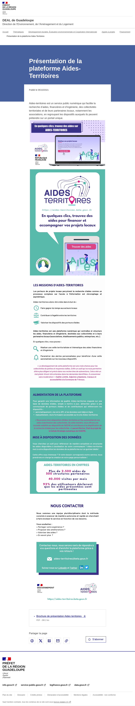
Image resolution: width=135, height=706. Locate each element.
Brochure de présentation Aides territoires (59, 616)
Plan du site (7, 695)
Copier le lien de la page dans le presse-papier (66, 641)
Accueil (5, 32)
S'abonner (96, 639)
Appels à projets (108, 32)
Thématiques (18, 32)
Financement (125, 32)
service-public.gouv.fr (32, 685)
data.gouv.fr (80, 685)
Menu (131, 4)
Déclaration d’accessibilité (58, 695)
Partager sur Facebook (32, 641)
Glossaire (21, 695)
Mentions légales (80, 695)
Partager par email (58, 641)
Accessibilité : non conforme (104, 695)
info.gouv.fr (8, 685)
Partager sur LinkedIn (49, 641)
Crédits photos (36, 695)
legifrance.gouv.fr (59, 685)
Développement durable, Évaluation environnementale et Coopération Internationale (62, 32)
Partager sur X (41, 641)
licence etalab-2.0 (61, 702)
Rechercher (125, 4)
